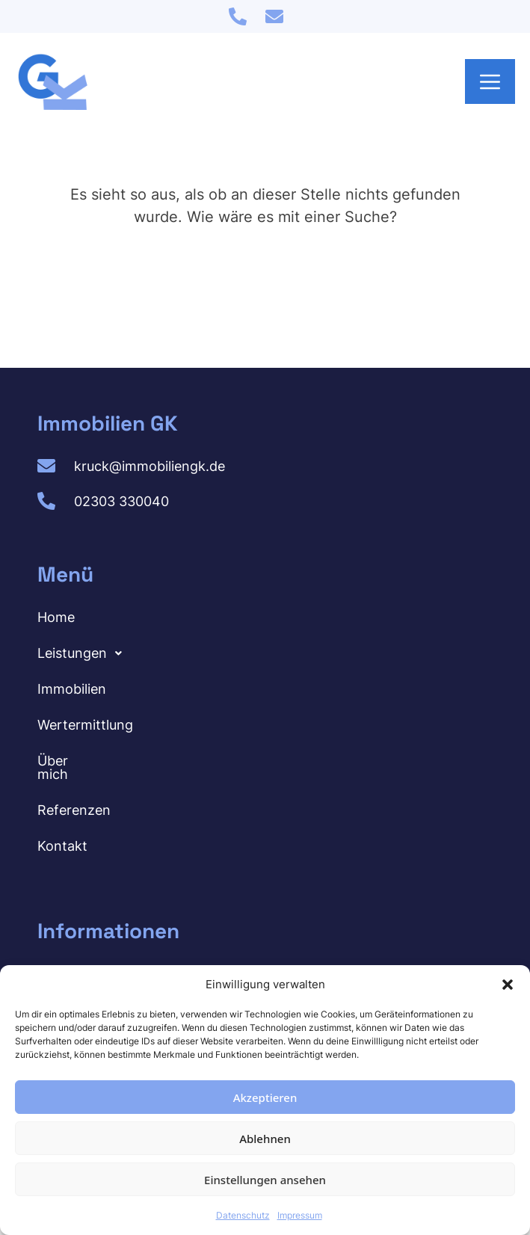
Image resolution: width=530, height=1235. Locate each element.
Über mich (69, 761)
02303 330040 (121, 501)
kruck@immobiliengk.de (149, 466)
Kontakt (62, 832)
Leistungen (83, 653)
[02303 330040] (238, 16)
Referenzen (74, 796)
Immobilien (71, 689)
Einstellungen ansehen (265, 1179)
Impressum (299, 1215)
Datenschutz (243, 1215)
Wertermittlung (85, 725)
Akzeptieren (265, 1097)
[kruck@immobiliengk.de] (274, 16)
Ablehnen (265, 1138)
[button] (507, 984)
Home (56, 617)
